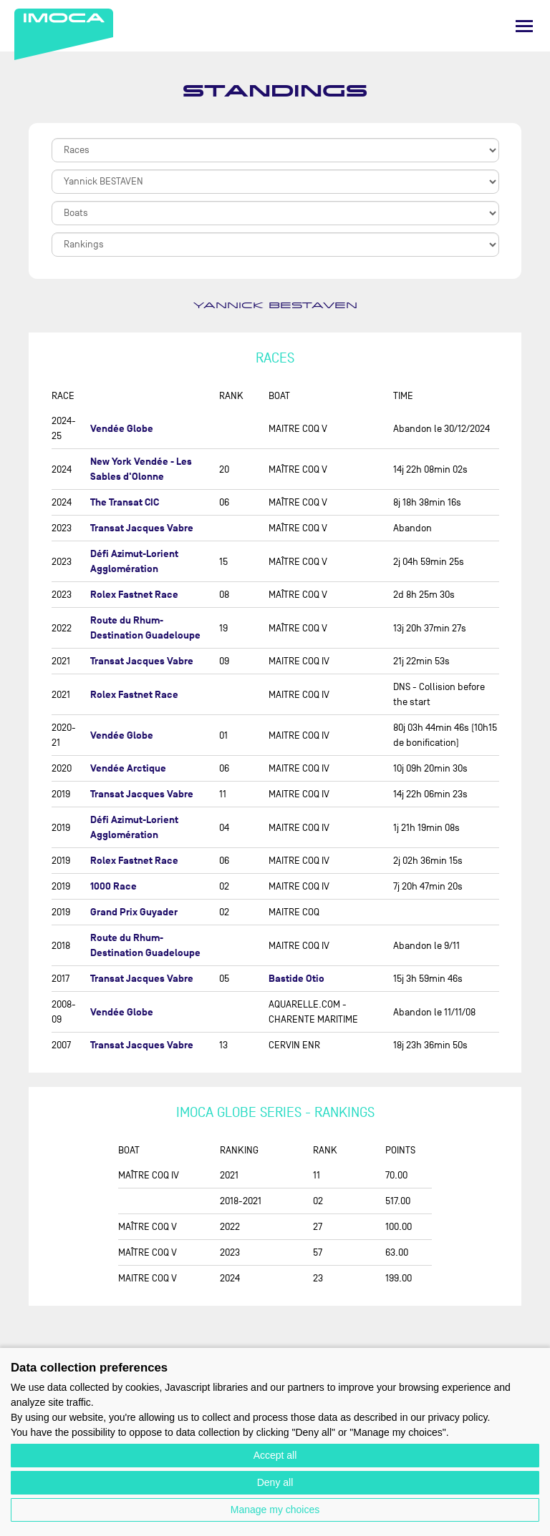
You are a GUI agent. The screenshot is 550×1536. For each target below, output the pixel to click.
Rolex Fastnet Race (134, 595)
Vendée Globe (121, 429)
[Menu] (524, 26)
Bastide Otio (296, 979)
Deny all (275, 1482)
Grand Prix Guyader (134, 912)
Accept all (275, 1455)
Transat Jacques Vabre (141, 528)
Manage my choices (275, 1509)
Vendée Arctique (128, 768)
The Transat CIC (124, 502)
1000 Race (113, 886)
